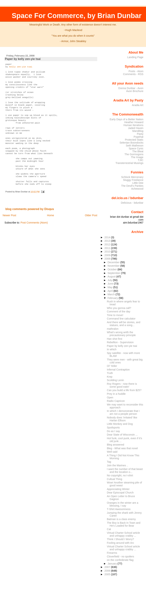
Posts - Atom (136, 71)
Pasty (140, 133)
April (111, 290)
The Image (137, 157)
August (112, 276)
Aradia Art (137, 105)
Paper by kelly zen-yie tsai (23, 58)
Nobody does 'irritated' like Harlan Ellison (122, 419)
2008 (107, 258)
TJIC (140, 160)
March (112, 294)
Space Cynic (136, 148)
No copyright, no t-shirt (120, 475)
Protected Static (134, 139)
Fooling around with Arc (120, 542)
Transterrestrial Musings (129, 163)
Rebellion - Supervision (120, 342)
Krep (109, 376)
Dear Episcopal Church (120, 492)
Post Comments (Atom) (34, 240)
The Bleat (137, 151)
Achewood (137, 188)
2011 (107, 248)
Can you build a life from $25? (124, 390)
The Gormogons (134, 154)
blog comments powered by (29, 226)
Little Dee (137, 182)
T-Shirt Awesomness (119, 509)
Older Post (91, 232)
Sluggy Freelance (133, 180)
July (110, 280)
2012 (107, 244)
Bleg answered (115, 444)
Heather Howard (133, 122)
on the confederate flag (120, 559)
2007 (107, 567)
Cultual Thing (114, 479)
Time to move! (115, 315)
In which (111, 349)
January (113, 563)
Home (50, 232)
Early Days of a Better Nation (126, 119)
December (114, 262)
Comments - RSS (133, 74)
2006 (107, 570)
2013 (107, 240)
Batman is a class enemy (121, 519)
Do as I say (113, 431)
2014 (107, 237)
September (114, 273)
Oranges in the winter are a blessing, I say (122, 504)
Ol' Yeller (112, 365)
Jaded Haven (135, 128)
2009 (107, 255)
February (113, 298)
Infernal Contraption (118, 369)
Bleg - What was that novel (122, 448)
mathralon (113, 328)
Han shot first (114, 338)
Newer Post (9, 232)
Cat (109, 529)
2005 (107, 574)
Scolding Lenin (115, 380)
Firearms (112, 552)
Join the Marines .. (117, 465)
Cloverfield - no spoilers (120, 556)
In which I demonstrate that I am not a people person (123, 412)
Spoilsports (113, 427)
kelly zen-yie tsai (20, 67)
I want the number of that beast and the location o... (125, 470)
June (111, 283)
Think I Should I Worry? (120, 539)
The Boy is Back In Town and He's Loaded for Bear (123, 524)
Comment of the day (118, 311)
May (110, 287)
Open (110, 397)
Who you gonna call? (119, 308)
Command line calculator (121, 318)
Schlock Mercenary (132, 177)
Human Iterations (133, 125)
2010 (107, 251)
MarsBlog (137, 131)
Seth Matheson (134, 145)
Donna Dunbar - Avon (130, 88)
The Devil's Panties (132, 185)
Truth (110, 373)
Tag (109, 461)
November (114, 265)
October (113, 269)
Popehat (138, 136)
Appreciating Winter (118, 489)
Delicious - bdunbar (132, 202)
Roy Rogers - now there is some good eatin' (122, 385)
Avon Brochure (134, 91)
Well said (112, 451)
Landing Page (135, 57)
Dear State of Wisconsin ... (122, 434)
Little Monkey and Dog (120, 423)
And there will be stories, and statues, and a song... (123, 324)
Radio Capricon (116, 400)
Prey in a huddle (116, 393)
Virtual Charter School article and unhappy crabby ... (123, 534)
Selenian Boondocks (131, 142)
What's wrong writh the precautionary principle (121, 334)
